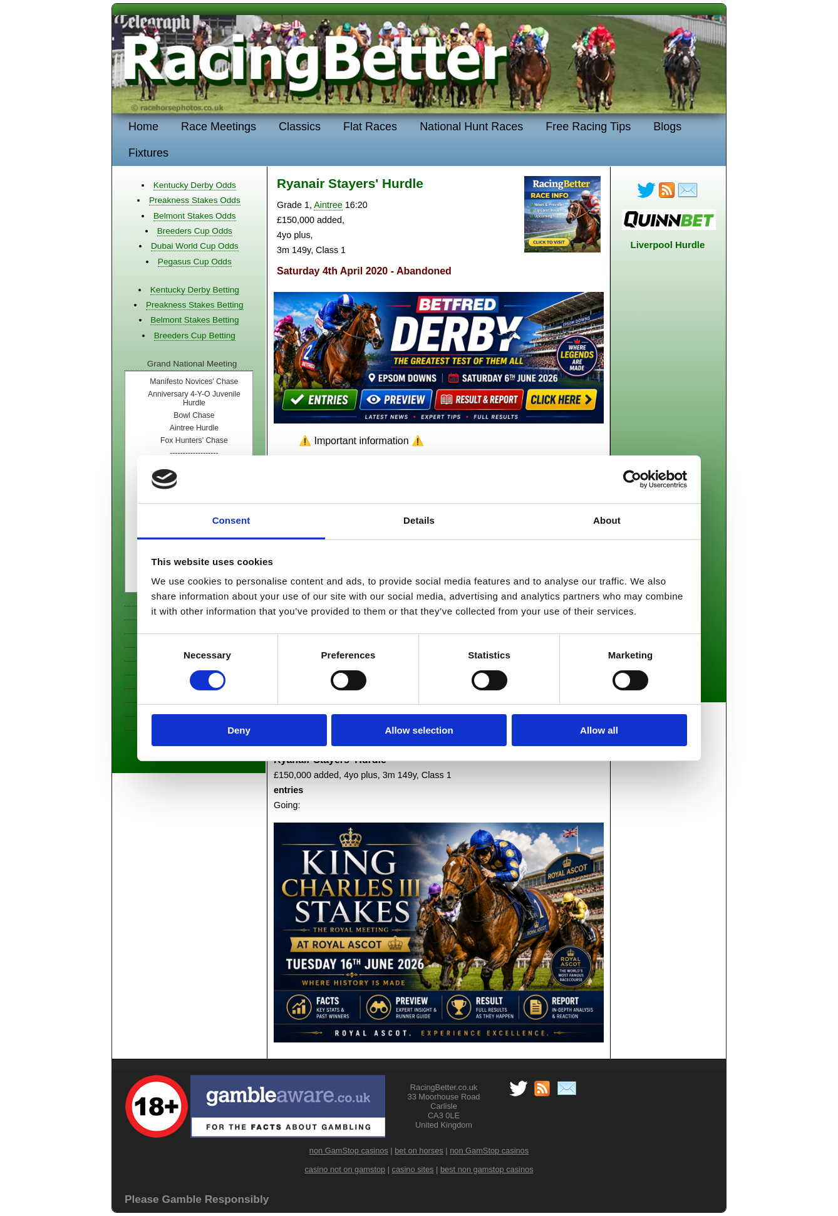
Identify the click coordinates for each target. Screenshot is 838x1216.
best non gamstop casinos (487, 1169)
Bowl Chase (193, 415)
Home (143, 126)
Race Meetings (218, 126)
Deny (239, 730)
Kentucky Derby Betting (194, 289)
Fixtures (148, 153)
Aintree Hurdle (194, 428)
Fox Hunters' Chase (194, 440)
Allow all (599, 730)
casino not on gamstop (344, 1169)
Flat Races (370, 126)
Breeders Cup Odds (194, 231)
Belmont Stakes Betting (194, 320)
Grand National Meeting (192, 363)
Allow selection (419, 730)
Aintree (328, 205)
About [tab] (607, 520)
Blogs (667, 126)
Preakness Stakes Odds (195, 200)
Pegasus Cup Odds (195, 261)
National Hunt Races (471, 126)
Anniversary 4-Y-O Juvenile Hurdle (194, 398)
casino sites (413, 1169)
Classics (300, 126)
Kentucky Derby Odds (194, 185)
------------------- (194, 453)
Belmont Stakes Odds (194, 216)
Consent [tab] (231, 520)
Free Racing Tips (588, 126)
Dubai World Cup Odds (195, 246)
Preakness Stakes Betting (195, 304)
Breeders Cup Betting (194, 335)
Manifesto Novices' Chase (194, 381)
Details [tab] (419, 520)
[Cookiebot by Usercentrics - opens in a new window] (632, 479)
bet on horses (419, 1150)
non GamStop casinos (348, 1150)
